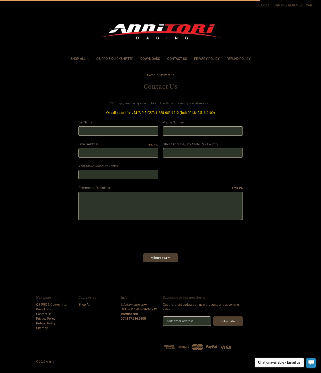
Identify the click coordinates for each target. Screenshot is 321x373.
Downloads (150, 59)
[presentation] (112, 235)
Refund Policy (239, 59)
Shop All (79, 59)
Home (151, 75)
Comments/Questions (160, 188)
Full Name (85, 122)
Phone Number (173, 122)
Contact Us (177, 59)
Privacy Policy (207, 59)
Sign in (279, 5)
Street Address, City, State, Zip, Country (190, 144)
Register (295, 5)
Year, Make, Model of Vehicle (98, 166)
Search (263, 5)
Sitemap (42, 328)
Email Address (118, 144)
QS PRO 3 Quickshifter (114, 59)
